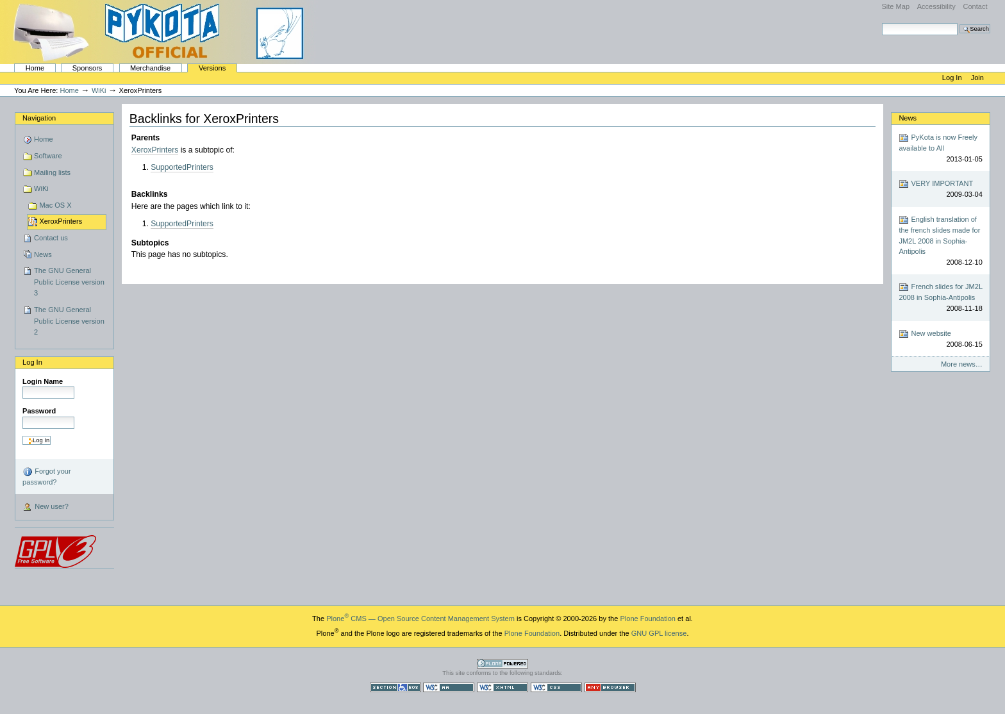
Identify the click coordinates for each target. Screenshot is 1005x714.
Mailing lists (52, 172)
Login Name (42, 381)
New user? (45, 507)
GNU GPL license (659, 633)
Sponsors (87, 68)
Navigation (39, 118)
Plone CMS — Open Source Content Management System (420, 618)
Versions (212, 68)
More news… (962, 364)
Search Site (881, 22)
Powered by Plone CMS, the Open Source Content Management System (502, 663)
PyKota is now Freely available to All (940, 148)
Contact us (51, 238)
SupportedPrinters (182, 167)
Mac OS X (55, 205)
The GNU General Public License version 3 (69, 282)
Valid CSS (556, 687)
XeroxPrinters (60, 221)
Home (35, 68)
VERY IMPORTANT (940, 189)
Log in (953, 77)
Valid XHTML (502, 687)
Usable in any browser (610, 687)
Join (977, 77)
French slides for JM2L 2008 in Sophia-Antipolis (940, 297)
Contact (975, 6)
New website (940, 339)
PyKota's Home (160, 32)
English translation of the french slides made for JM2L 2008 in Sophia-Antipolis (940, 241)
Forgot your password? (46, 476)
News (43, 254)
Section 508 (395, 687)
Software (48, 156)
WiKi (99, 90)
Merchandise (150, 68)
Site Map (895, 6)
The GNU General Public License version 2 (69, 321)
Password (39, 411)
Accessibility (936, 6)
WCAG (448, 687)
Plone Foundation (647, 618)
